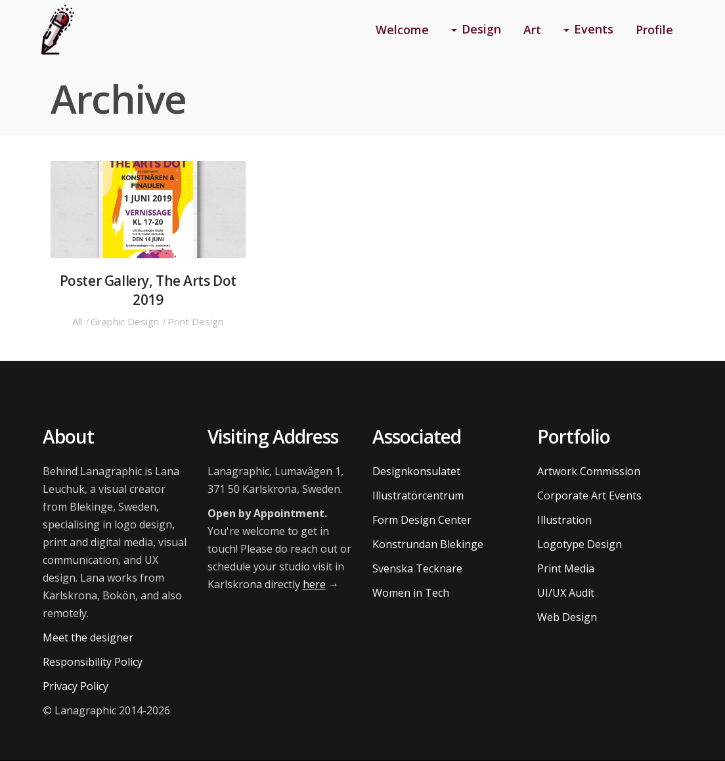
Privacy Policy (75, 686)
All (77, 321)
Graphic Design (125, 321)
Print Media (565, 568)
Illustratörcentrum (418, 495)
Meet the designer (88, 637)
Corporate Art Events (589, 495)
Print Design (195, 321)
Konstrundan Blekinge (427, 544)
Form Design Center (422, 520)
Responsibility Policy (93, 662)
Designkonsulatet (416, 471)
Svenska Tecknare (417, 568)
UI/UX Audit (565, 593)
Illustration (564, 520)
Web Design (567, 617)
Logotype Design (579, 544)
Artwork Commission (588, 471)
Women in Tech (410, 593)
